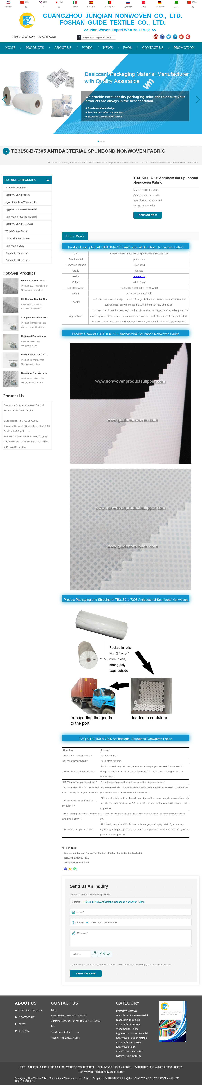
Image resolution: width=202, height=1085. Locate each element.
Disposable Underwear (17, 260)
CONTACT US (152, 47)
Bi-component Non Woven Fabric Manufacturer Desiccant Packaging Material (34, 354)
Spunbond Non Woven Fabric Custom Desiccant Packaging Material (34, 373)
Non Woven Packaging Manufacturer (101, 1071)
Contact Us (27, 1017)
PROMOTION (184, 47)
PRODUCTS (35, 47)
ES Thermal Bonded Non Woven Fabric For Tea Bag (34, 299)
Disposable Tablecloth (17, 253)
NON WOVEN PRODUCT (19, 224)
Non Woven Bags (14, 245)
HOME (10, 47)
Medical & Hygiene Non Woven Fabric (116, 162)
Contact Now (148, 215)
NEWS (108, 47)
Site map (24, 1030)
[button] (98, 141)
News (22, 1024)
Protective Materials (16, 187)
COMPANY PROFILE (30, 1010)
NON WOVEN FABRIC (83, 162)
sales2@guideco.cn (68, 1032)
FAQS (127, 47)
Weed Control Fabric (16, 231)
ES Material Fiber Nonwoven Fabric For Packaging (34, 280)
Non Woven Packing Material (21, 216)
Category (64, 162)
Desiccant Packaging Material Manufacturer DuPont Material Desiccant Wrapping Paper (34, 336)
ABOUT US (62, 47)
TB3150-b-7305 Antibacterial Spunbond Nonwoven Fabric (112, 902)
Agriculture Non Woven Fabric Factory (158, 1066)
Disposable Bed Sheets (18, 238)
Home (53, 162)
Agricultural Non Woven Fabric (21, 202)
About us (26, 1003)
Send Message (86, 973)
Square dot (139, 276)
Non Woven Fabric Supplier (114, 1066)
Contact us (64, 1003)
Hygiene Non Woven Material (21, 209)
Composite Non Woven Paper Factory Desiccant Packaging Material (34, 317)
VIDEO (87, 47)
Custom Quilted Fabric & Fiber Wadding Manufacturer (61, 1066)
